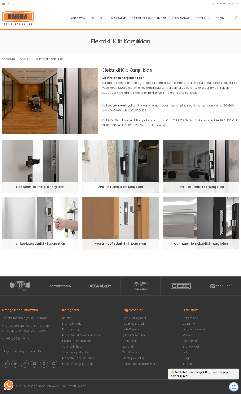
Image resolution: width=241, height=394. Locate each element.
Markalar (118, 18)
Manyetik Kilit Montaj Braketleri (82, 335)
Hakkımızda (190, 318)
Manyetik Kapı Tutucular (78, 358)
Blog (186, 358)
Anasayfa (78, 18)
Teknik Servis (130, 352)
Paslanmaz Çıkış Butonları (79, 364)
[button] (236, 18)
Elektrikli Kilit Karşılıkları (76, 341)
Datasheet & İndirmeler (149, 18)
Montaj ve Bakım (133, 358)
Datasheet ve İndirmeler (138, 364)
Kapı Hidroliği (70, 329)
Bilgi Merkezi (191, 347)
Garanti (127, 347)
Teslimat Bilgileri (133, 324)
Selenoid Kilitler (72, 347)
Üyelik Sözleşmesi (134, 318)
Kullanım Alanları (194, 329)
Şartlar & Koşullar (133, 335)
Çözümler (189, 324)
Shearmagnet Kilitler (75, 352)
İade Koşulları (131, 329)
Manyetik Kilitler (72, 324)
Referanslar (181, 18)
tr (3, 4)
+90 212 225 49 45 (225, 3)
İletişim (219, 18)
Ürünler (97, 18)
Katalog (188, 352)
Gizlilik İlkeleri (130, 341)
